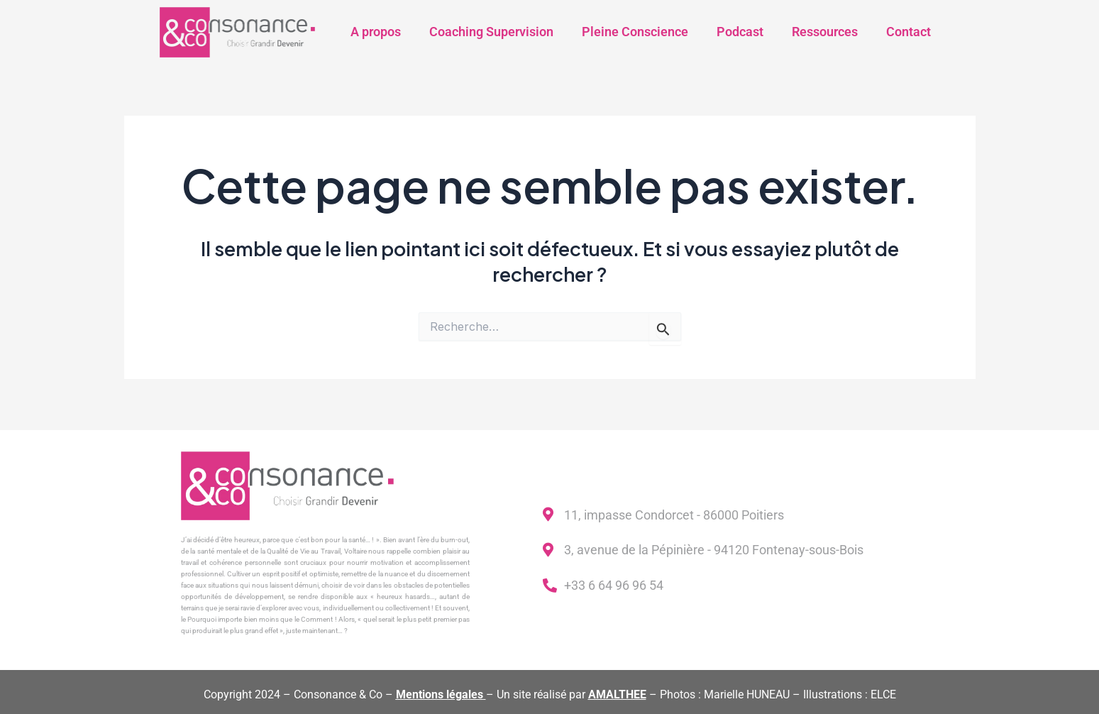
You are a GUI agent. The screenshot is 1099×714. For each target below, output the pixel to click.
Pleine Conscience (635, 31)
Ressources (825, 31)
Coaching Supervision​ (491, 31)
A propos (375, 31)
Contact (908, 31)
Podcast (740, 31)
